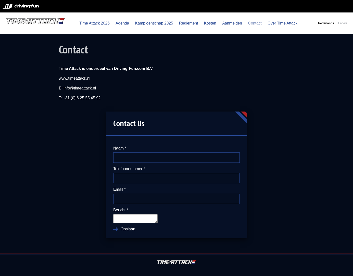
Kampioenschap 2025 (154, 23)
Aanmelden (232, 23)
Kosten (210, 23)
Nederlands (326, 23)
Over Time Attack (282, 23)
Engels (342, 23)
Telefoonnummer (129, 169)
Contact (255, 23)
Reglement (188, 23)
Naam (119, 148)
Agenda (122, 23)
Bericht (120, 210)
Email (119, 189)
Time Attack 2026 (94, 23)
